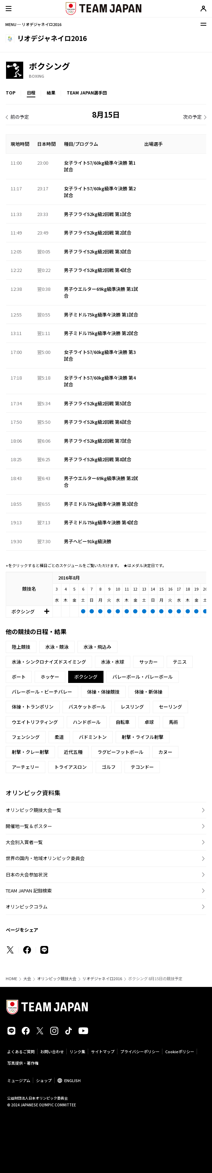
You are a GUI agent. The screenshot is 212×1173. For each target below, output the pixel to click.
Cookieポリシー (179, 1051)
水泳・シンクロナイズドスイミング (49, 661)
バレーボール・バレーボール (142, 676)
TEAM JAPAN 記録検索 (29, 890)
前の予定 (19, 116)
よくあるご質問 (21, 1051)
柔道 (59, 737)
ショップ (44, 1080)
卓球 (149, 722)
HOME (11, 978)
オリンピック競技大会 (56, 978)
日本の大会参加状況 (26, 874)
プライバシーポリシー (140, 1051)
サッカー (148, 661)
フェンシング (26, 737)
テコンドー (142, 766)
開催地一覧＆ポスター (29, 826)
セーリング (170, 706)
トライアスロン (70, 766)
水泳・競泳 (57, 646)
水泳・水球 (112, 661)
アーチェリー (25, 766)
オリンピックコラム (26, 906)
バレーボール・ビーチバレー (42, 691)
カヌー (165, 751)
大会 (27, 978)
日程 (31, 92)
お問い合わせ (52, 1051)
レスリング (132, 706)
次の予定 (192, 116)
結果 (51, 92)
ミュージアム (18, 1080)
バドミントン (93, 737)
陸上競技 (21, 646)
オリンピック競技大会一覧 (33, 810)
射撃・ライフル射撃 (142, 737)
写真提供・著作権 (23, 1063)
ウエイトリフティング (35, 722)
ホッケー (50, 676)
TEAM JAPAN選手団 (87, 92)
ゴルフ (109, 766)
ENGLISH (72, 1080)
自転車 (123, 722)
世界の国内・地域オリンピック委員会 (45, 858)
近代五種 (73, 751)
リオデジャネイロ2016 (102, 978)
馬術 (173, 722)
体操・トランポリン (33, 706)
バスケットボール (87, 706)
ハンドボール (87, 722)
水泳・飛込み (97, 646)
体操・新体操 (148, 691)
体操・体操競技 (103, 691)
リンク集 (77, 1051)
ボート (19, 676)
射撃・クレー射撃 (30, 751)
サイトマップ (103, 1051)
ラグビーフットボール (120, 751)
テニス (180, 661)
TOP (10, 92)
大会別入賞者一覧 (24, 842)
